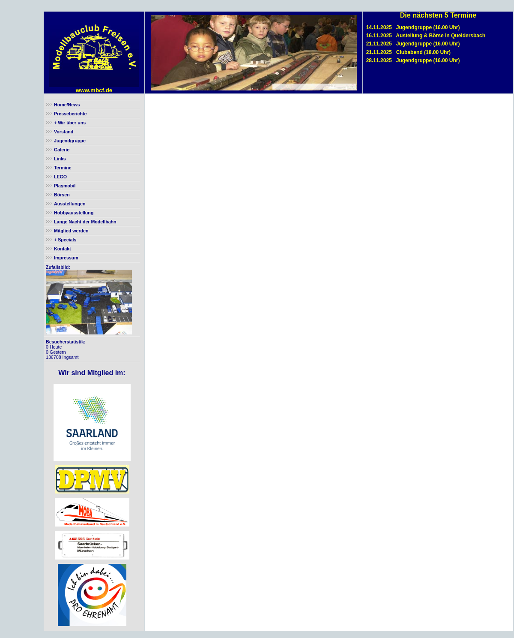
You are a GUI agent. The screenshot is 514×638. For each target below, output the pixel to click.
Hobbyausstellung (73, 212)
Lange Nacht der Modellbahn (85, 221)
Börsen (62, 194)
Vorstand (63, 131)
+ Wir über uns (69, 122)
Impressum (66, 257)
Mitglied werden (71, 230)
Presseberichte (70, 113)
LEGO (60, 176)
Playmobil (64, 185)
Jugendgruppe (70, 140)
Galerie (61, 149)
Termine (63, 167)
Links (60, 158)
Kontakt (62, 248)
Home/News (67, 104)
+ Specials (64, 239)
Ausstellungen (69, 203)
